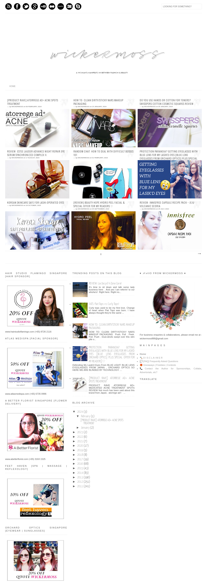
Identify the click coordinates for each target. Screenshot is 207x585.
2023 (80, 432)
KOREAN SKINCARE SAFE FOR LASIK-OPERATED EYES (35, 202)
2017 (80, 459)
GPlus (34, 6)
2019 (80, 450)
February (85, 416)
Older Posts (199, 253)
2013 (80, 477)
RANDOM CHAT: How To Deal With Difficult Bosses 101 (103, 153)
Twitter (26, 6)
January (85, 427)
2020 (80, 445)
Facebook (17, 6)
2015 (80, 468)
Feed (8, 6)
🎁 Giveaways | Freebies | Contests (158, 365)
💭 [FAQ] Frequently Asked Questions (159, 361)
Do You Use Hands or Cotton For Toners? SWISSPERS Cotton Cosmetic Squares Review (167, 102)
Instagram (69, 6)
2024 (80, 411)
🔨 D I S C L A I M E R (151, 358)
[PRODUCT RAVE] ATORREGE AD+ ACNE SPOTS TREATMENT (32, 102)
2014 (80, 472)
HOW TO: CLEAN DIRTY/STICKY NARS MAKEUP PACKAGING (98, 102)
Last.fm (60, 6)
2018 (80, 454)
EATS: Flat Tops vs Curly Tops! (104, 304)
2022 (80, 436)
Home (143, 354)
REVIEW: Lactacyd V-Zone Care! (105, 283)
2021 (80, 441)
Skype (78, 6)
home (12, 86)
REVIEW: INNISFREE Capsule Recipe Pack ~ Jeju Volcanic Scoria (167, 204)
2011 (80, 486)
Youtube (43, 6)
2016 (80, 463)
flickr (52, 6)
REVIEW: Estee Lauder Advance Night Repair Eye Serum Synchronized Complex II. (36, 153)
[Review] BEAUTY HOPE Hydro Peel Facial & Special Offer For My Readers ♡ (99, 204)
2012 (80, 481)
